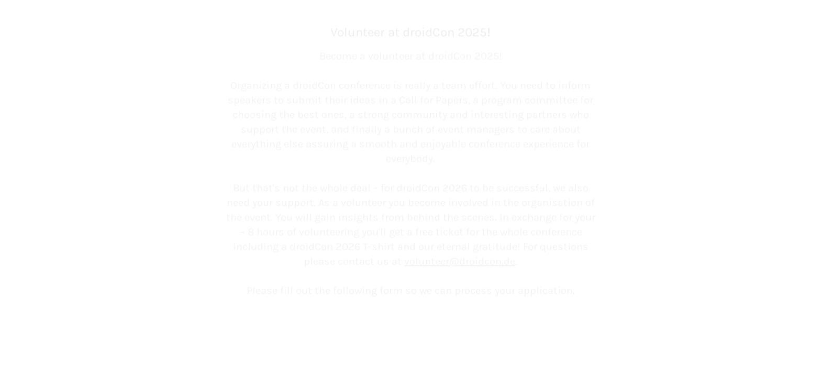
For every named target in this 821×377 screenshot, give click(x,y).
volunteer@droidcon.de (459, 263)
